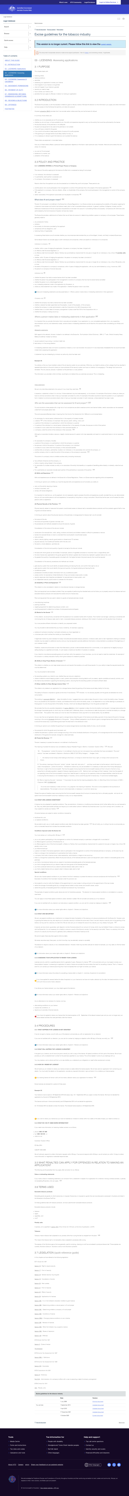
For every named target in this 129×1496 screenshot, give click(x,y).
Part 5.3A (37, 1379)
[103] (36, 436)
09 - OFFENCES (10, 105)
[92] (36, 192)
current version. (106, 44)
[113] (77, 692)
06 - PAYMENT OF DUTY (14, 90)
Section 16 (38, 1266)
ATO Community (75, 2)
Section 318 (38, 1366)
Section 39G (38, 1327)
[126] (99, 1235)
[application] (17, 37)
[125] (60, 1180)
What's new (63, 2)
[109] (60, 582)
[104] (88, 451)
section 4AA (54, 1227)
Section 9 (37, 1375)
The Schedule (38, 1348)
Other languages (94, 1465)
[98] (96, 316)
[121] (115, 922)
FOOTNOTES (9, 109)
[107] (52, 472)
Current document (97, 1415)
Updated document (98, 1405)
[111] (64, 660)
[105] (36, 467)
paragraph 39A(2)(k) (49, 699)
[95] (49, 243)
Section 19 (38, 1279)
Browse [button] (18, 33)
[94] (63, 199)
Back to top (122, 1422)
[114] (51, 737)
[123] (112, 1038)
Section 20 (38, 1283)
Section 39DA (38, 1318)
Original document (97, 1401)
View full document (41, 29)
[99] (80, 388)
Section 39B (38, 1305)
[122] (90, 961)
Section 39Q (38, 1331)
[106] (93, 469)
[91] (110, 187)
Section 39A (38, 1301)
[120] (110, 902)
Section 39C (38, 1309)
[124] (95, 1077)
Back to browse (38, 23)
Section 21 (38, 1288)
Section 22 (38, 1292)
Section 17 (38, 1270)
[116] (58, 808)
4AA (36, 1388)
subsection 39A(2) (45, 111)
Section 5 (37, 1344)
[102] (73, 429)
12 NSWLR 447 (51, 782)
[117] (91, 823)
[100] (89, 402)
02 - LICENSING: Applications (15, 69)
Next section (60, 29)
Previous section (51, 29)
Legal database (9, 21)
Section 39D (38, 1314)
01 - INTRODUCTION (12, 64)
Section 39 (38, 1296)
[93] (80, 194)
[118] (63, 834)
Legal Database (89, 2)
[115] (106, 746)
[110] (52, 612)
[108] (59, 503)
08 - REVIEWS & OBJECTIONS (16, 100)
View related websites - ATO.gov (49, 1488)
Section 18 (38, 1274)
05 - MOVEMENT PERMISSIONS (16, 86)
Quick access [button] (18, 40)
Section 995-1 (38, 1357)
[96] (44, 272)
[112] (68, 683)
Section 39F (38, 1322)
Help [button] (18, 47)
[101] (41, 420)
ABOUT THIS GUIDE (12, 60)
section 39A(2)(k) (69, 708)
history (87, 52)
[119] (118, 876)
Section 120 (38, 1335)
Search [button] (18, 27)
